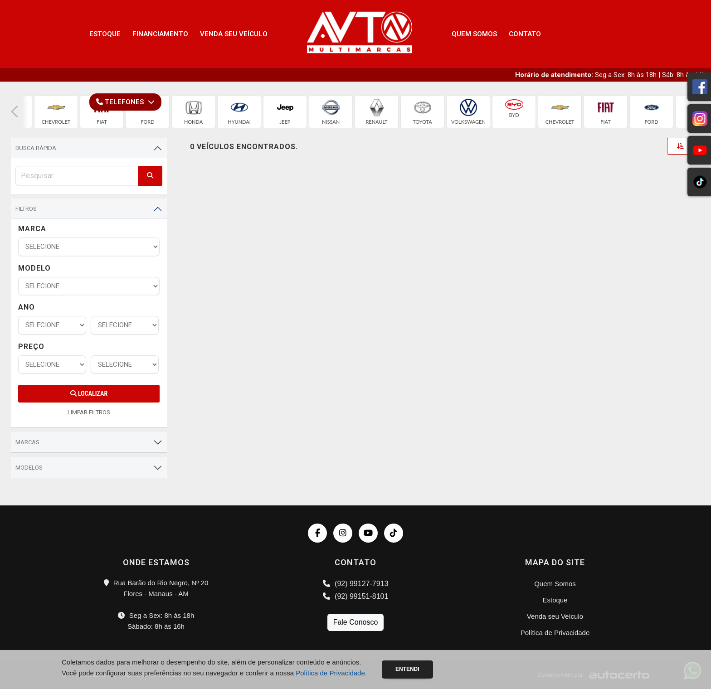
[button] (14, 111)
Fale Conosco (355, 622)
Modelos (29, 467)
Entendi (407, 669)
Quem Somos (474, 34)
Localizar (88, 393)
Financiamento (160, 34)
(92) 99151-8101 (356, 596)
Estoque (105, 34)
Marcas (27, 442)
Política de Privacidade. (331, 673)
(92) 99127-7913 (356, 583)
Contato (525, 34)
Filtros (26, 208)
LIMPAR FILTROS (89, 412)
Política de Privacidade (555, 632)
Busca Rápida (35, 148)
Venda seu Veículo (234, 34)
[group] (56, 111)
